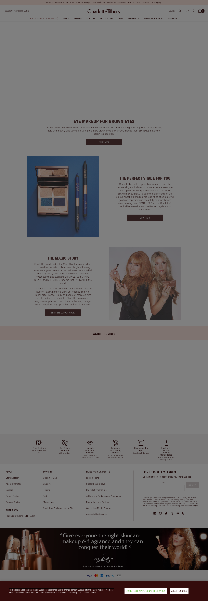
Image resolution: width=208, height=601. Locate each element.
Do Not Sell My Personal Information (146, 592)
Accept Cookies (179, 592)
